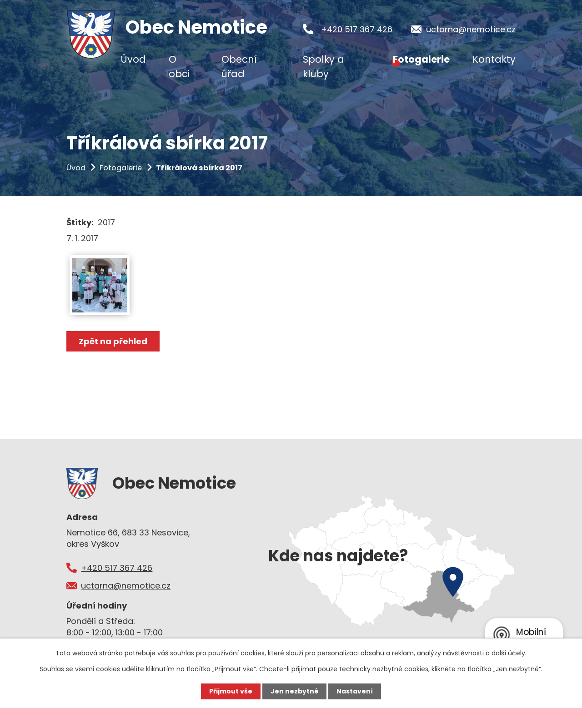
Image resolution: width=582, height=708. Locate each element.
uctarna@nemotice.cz (471, 29)
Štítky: (80, 222)
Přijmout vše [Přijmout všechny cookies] (230, 691)
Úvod (75, 168)
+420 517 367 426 (356, 29)
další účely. (509, 653)
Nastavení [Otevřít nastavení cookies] (354, 691)
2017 (106, 222)
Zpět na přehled (113, 341)
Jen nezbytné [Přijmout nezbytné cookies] (294, 691)
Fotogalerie (121, 168)
